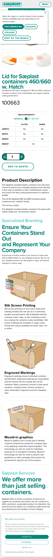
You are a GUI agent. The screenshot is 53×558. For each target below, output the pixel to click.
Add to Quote (18, 166)
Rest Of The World (16, 38)
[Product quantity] (13, 157)
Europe (31, 26)
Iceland (9, 32)
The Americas (13, 26)
